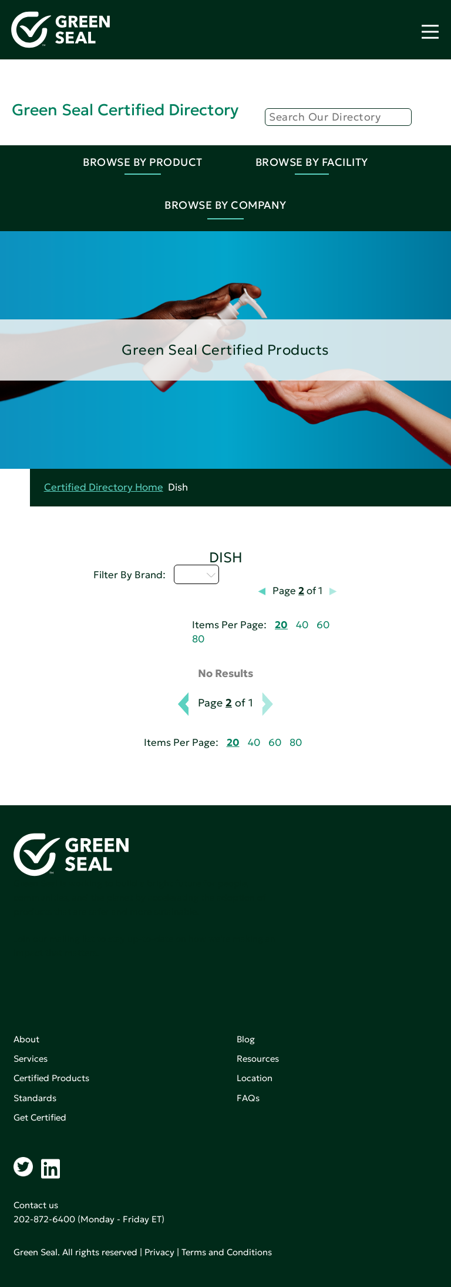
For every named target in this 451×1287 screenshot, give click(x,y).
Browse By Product (143, 162)
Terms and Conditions (226, 1252)
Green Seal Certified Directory (125, 109)
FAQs (248, 1097)
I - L (196, 574)
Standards (35, 1097)
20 (281, 625)
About (26, 1039)
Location (254, 1077)
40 (302, 625)
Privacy (159, 1252)
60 (323, 625)
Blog (246, 1039)
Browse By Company (225, 205)
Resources (258, 1058)
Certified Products (51, 1077)
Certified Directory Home (103, 487)
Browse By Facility (311, 162)
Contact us (36, 1205)
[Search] (338, 117)
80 (198, 639)
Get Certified (40, 1117)
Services (31, 1058)
